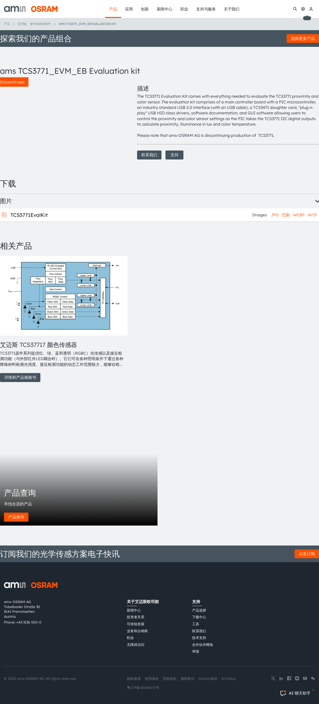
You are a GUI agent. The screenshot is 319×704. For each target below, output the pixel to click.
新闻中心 (134, 610)
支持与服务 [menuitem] (206, 8)
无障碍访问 (135, 644)
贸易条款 (170, 678)
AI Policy (228, 678)
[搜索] (295, 9)
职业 (130, 637)
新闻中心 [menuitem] (164, 8)
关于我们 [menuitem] (231, 8)
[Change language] (303, 9)
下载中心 (199, 617)
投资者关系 (135, 617)
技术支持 (199, 637)
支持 (174, 154)
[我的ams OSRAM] (311, 9)
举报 (195, 651)
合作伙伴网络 (202, 644)
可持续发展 (135, 624)
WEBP (299, 215)
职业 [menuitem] (184, 8)
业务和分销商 (137, 631)
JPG (275, 215)
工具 (195, 624)
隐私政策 (134, 678)
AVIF (312, 215)
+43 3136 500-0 (28, 622)
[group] (62, 319)
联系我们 (149, 154)
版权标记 (188, 678)
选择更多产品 (303, 38)
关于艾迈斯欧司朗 (143, 601)
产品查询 (16, 516)
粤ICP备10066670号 (143, 687)
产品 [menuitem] (113, 8)
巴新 (286, 215)
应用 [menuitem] (129, 8)
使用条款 (152, 678)
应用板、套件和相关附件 (34, 24)
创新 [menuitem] (145, 8)
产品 (7, 24)
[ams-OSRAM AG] (31, 9)
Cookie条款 (208, 678)
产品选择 (199, 610)
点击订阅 (307, 553)
